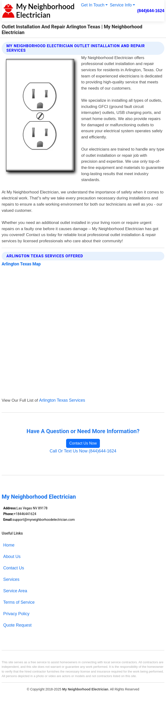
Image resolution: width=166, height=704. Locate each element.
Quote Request (17, 625)
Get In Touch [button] (92, 5)
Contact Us (13, 568)
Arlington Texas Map (21, 264)
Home (9, 545)
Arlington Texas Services (62, 400)
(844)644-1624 (150, 10)
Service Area (15, 590)
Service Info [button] (121, 5)
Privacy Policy (16, 613)
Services (11, 579)
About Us (12, 556)
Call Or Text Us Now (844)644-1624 (83, 451)
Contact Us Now (83, 443)
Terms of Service (19, 602)
